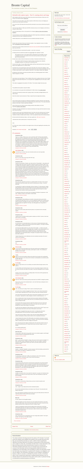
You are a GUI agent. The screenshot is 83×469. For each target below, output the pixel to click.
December (66, 76)
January (66, 96)
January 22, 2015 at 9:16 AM (20, 153)
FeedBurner (65, 31)
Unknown (17, 246)
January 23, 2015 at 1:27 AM (20, 329)
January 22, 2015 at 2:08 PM (20, 252)
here (55, 45)
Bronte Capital (20, 5)
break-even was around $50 (34, 46)
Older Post (48, 426)
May (65, 63)
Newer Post (15, 426)
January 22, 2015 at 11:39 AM (21, 195)
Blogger (47, 466)
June (65, 61)
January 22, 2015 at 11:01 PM (21, 275)
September (66, 103)
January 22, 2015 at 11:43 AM (21, 205)
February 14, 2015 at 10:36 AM (21, 418)
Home (31, 426)
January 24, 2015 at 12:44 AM (21, 369)
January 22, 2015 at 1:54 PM (20, 244)
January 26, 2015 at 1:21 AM (20, 411)
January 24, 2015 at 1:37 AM (20, 382)
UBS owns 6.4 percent (41, 117)
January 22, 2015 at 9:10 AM (20, 147)
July (65, 107)
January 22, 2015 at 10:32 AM (21, 177)
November (66, 57)
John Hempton (18, 150)
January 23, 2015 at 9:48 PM (20, 358)
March (65, 74)
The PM (16, 262)
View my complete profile (60, 359)
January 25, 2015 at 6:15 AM (20, 395)
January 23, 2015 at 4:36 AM (20, 351)
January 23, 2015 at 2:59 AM (20, 335)
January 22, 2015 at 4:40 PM (20, 260)
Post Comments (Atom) (34, 429)
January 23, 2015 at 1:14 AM (20, 284)
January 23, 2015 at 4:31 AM (20, 345)
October (66, 59)
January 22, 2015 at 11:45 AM (21, 212)
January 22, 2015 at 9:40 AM (20, 159)
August (65, 90)
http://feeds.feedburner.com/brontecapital (62, 18)
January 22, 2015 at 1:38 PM (20, 238)
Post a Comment (17, 420)
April (65, 66)
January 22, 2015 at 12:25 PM (21, 219)
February (66, 86)
